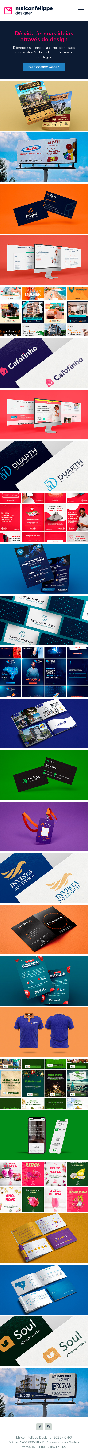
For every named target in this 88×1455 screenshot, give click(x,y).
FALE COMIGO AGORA (44, 67)
